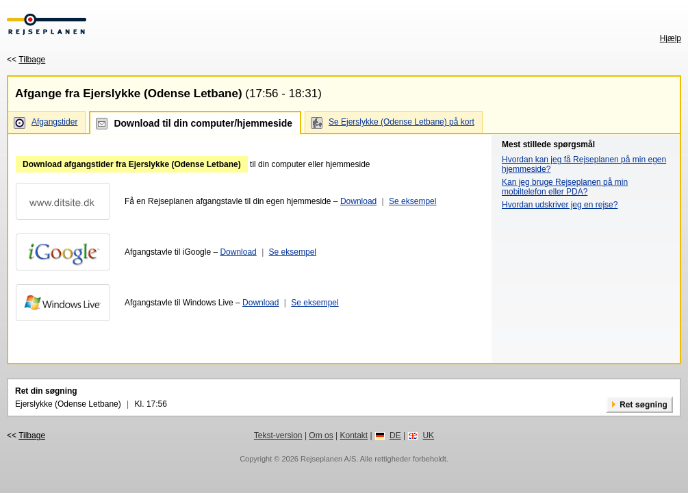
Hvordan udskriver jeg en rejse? (559, 205)
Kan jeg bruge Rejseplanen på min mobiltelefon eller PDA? (565, 187)
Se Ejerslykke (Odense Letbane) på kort (401, 122)
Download (358, 201)
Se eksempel (412, 201)
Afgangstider (54, 122)
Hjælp (670, 38)
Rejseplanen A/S (328, 459)
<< (26, 59)
